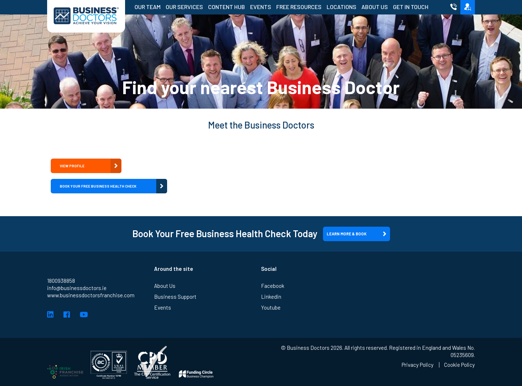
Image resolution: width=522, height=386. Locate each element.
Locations (341, 6)
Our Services (184, 6)
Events (260, 6)
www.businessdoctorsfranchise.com (90, 295)
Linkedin (271, 296)
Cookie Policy (459, 365)
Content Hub (226, 6)
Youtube (271, 307)
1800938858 (61, 280)
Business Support (175, 296)
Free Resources (299, 6)
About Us (374, 6)
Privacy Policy (418, 365)
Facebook (272, 285)
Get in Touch (410, 6)
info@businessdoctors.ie (77, 288)
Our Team (147, 6)
